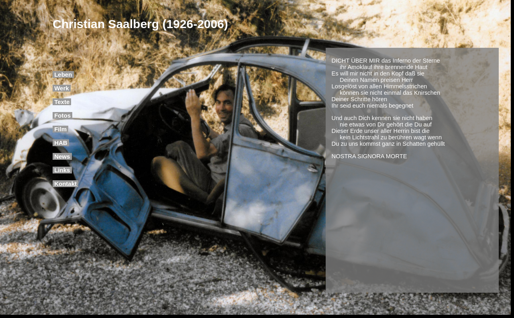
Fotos (62, 115)
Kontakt (65, 183)
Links (62, 170)
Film (60, 129)
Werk (62, 88)
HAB (61, 142)
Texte (62, 101)
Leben (63, 74)
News (62, 156)
